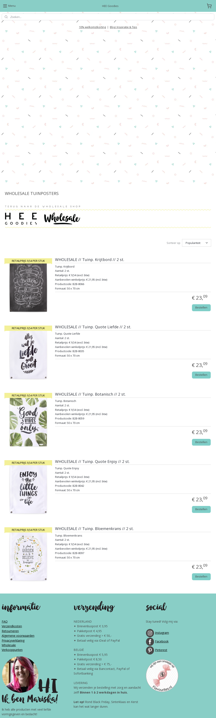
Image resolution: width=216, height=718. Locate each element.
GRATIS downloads (125, 670)
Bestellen (201, 203)
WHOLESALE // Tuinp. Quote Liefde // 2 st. (93, 223)
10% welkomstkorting (92, 27)
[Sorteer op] (196, 139)
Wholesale (9, 541)
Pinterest (161, 546)
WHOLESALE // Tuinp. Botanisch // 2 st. (90, 290)
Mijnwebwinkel (153, 710)
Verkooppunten (12, 546)
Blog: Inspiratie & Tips (123, 27)
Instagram (162, 529)
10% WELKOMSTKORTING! (93, 647)
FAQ (5, 517)
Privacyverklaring (13, 536)
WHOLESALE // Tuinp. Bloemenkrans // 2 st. (94, 424)
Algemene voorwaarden (18, 532)
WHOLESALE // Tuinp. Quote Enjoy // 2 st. (92, 357)
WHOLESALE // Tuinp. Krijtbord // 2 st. (89, 155)
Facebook (162, 537)
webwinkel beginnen (116, 710)
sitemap (91, 710)
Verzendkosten (12, 522)
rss (100, 710)
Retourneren (10, 527)
